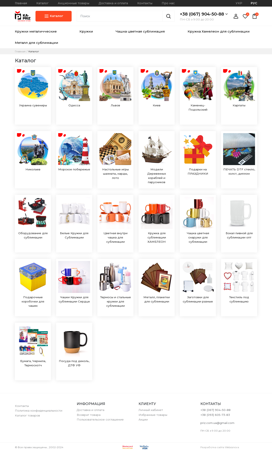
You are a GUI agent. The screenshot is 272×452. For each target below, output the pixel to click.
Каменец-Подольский (197, 107)
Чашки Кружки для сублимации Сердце (74, 299)
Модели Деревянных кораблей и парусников (156, 176)
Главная (21, 3)
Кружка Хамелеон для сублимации (219, 31)
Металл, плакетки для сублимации (156, 299)
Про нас (168, 3)
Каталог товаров (27, 415)
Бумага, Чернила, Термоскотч (33, 363)
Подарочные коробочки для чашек (33, 301)
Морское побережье (74, 169)
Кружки (86, 31)
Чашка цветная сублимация (140, 31)
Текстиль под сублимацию (239, 299)
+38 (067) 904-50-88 (204, 14)
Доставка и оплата (113, 3)
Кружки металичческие (36, 31)
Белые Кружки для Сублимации (74, 235)
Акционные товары (73, 3)
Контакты (144, 3)
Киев (156, 105)
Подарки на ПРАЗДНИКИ (198, 171)
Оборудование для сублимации (33, 235)
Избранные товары (153, 414)
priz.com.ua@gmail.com (217, 423)
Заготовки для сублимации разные (198, 299)
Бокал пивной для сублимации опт (239, 235)
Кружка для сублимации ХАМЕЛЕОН (156, 237)
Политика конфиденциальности (38, 410)
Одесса (74, 105)
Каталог (42, 3)
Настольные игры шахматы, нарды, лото (115, 174)
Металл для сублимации (36, 43)
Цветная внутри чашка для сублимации (115, 237)
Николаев (33, 169)
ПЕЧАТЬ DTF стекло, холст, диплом (239, 171)
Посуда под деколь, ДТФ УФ (74, 363)
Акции (143, 419)
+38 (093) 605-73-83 (215, 414)
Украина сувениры (33, 105)
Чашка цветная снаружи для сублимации (198, 237)
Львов (115, 105)
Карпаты (239, 105)
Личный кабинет (151, 410)
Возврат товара (89, 414)
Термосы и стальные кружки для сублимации (115, 301)
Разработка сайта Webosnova (219, 447)
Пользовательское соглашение (100, 419)
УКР (239, 3)
